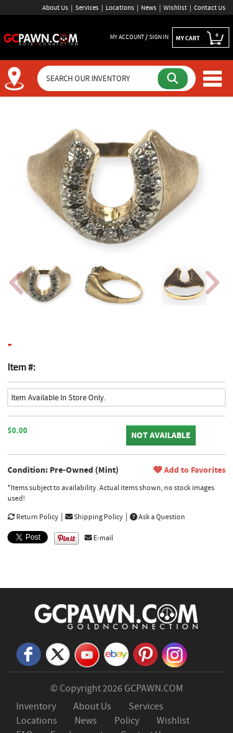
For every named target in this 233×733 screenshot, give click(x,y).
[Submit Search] (173, 78)
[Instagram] (174, 653)
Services (87, 7)
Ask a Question (157, 517)
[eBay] (116, 653)
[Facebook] (28, 653)
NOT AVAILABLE (161, 435)
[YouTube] (87, 653)
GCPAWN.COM (153, 688)
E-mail (99, 538)
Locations (120, 7)
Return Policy (32, 517)
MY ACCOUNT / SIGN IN (139, 37)
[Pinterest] (145, 653)
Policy (126, 720)
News (149, 7)
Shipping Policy (94, 517)
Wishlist (175, 7)
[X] (57, 653)
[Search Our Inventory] (99, 78)
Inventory (36, 706)
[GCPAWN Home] (116, 615)
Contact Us (210, 7)
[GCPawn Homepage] (41, 38)
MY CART (201, 38)
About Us (55, 7)
